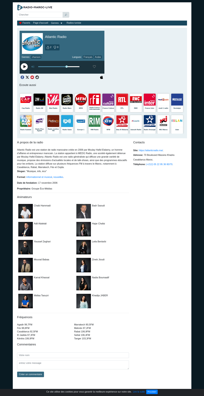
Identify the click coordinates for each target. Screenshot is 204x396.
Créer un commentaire (30, 374)
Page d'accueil (40, 23)
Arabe (98, 57)
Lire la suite (139, 391)
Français (87, 57)
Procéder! (152, 392)
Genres (55, 23)
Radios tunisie (73, 23)
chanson (36, 57)
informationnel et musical (39, 177)
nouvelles (58, 177)
